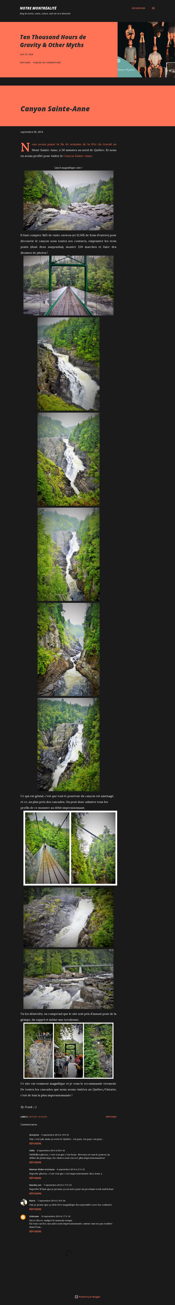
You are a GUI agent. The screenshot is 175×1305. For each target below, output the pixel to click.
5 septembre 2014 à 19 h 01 (55, 1134)
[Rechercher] (138, 8)
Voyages (42, 1116)
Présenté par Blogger (87, 1296)
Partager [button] (25, 62)
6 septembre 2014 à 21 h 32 (71, 1169)
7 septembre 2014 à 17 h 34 (57, 1185)
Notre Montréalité (38, 8)
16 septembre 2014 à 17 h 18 (55, 1216)
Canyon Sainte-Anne (78, 156)
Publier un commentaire (47, 62)
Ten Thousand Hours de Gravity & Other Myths (53, 41)
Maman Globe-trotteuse (41, 1169)
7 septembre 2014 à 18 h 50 (51, 1200)
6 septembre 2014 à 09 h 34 (51, 1150)
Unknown (34, 1216)
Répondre (35, 1143)
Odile (32, 1150)
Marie (32, 1200)
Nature (33, 1116)
